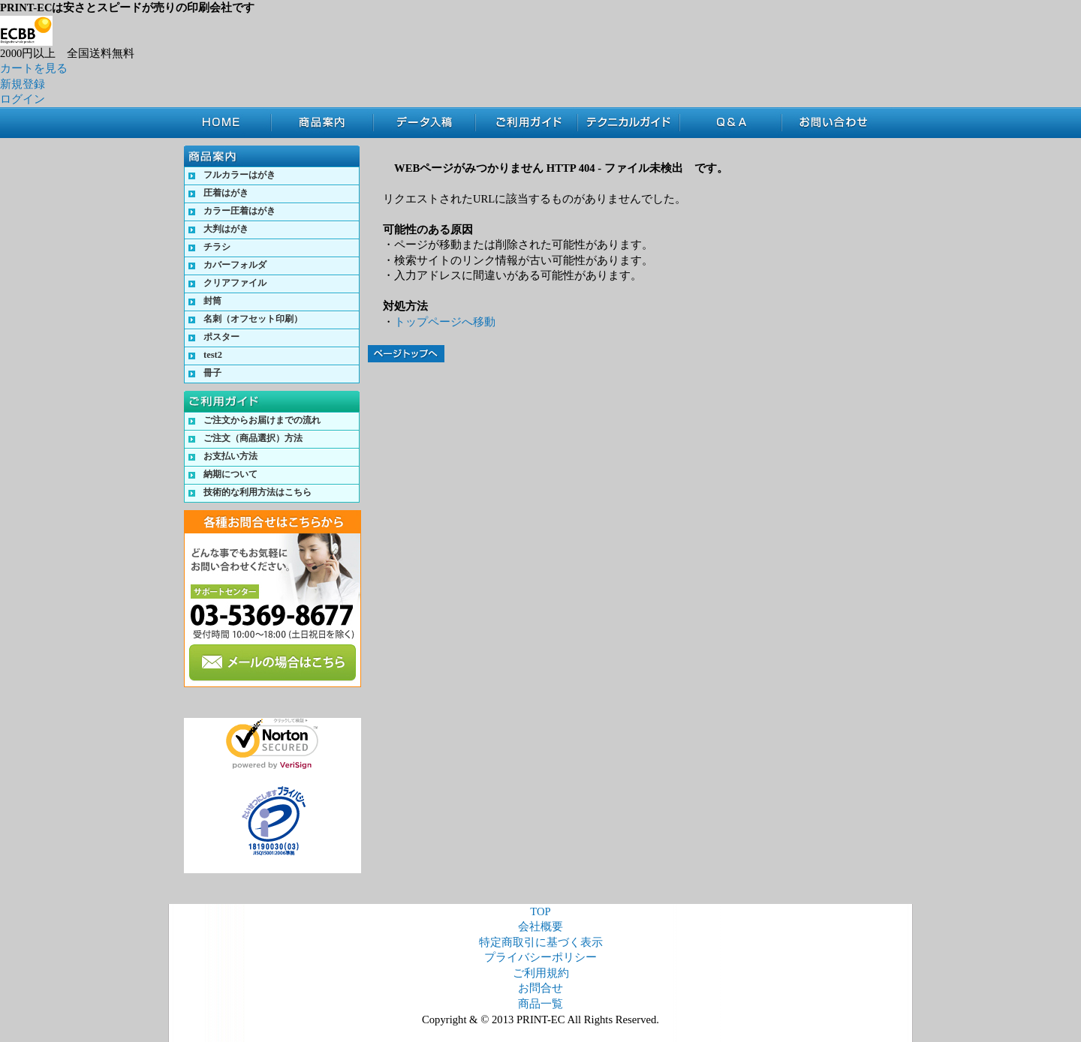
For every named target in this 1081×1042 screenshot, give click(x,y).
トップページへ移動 (444, 322)
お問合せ (838, 122)
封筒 (212, 301)
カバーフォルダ (234, 265)
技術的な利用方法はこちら (257, 492)
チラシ (216, 247)
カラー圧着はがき (239, 211)
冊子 (212, 373)
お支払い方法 (230, 456)
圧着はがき (225, 193)
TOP (227, 122)
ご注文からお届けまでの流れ (262, 420)
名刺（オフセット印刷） (253, 319)
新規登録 (22, 84)
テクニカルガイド (628, 122)
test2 (212, 355)
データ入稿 (424, 122)
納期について (230, 474)
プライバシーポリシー (540, 957)
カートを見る (34, 68)
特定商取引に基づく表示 (541, 942)
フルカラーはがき (239, 175)
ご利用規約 (541, 973)
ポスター (221, 337)
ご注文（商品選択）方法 (253, 438)
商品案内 (322, 122)
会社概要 (540, 926)
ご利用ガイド (526, 122)
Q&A (730, 122)
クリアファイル (234, 283)
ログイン (22, 99)
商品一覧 (540, 1004)
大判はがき (225, 229)
